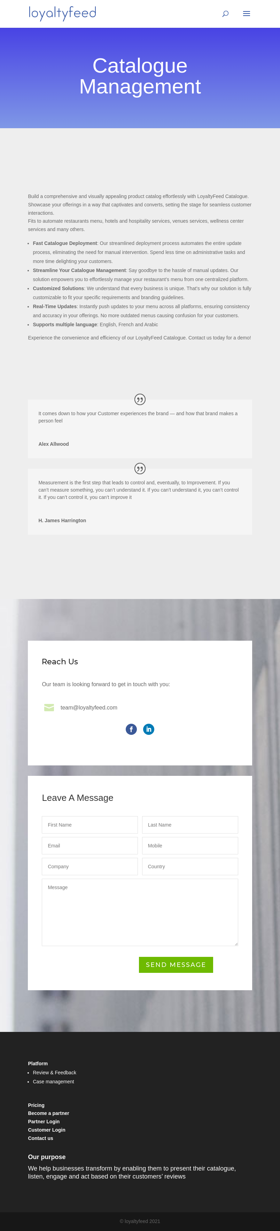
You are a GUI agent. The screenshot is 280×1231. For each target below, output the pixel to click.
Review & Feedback (54, 1072)
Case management (53, 1081)
